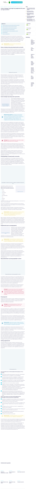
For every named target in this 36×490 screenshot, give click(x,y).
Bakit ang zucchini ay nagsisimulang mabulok (30, 11)
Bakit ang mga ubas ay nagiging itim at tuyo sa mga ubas (30, 14)
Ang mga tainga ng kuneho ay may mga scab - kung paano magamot (32, 70)
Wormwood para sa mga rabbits (4, 482)
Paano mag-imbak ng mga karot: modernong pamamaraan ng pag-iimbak (31, 20)
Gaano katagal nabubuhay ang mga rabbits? (32, 63)
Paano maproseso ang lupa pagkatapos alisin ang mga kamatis (31, 9)
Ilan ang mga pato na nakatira (12, 472)
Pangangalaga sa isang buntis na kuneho (10, 28)
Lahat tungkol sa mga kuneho (32, 49)
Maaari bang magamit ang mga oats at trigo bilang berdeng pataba (31, 17)
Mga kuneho (5, 6)
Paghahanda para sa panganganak (8, 29)
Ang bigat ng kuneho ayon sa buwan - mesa (32, 84)
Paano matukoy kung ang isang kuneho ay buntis (11, 25)
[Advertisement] (18, 16)
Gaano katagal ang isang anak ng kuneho (10, 26)
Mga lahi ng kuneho (20, 191)
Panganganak (5, 32)
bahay (2, 6)
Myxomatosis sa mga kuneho (12, 482)
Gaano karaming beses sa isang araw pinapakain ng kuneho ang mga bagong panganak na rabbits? (5, 104)
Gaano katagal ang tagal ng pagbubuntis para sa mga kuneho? (33, 42)
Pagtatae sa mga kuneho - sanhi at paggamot (32, 56)
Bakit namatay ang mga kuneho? (32, 77)
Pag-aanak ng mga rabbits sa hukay (5, 233)
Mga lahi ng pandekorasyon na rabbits (4, 472)
